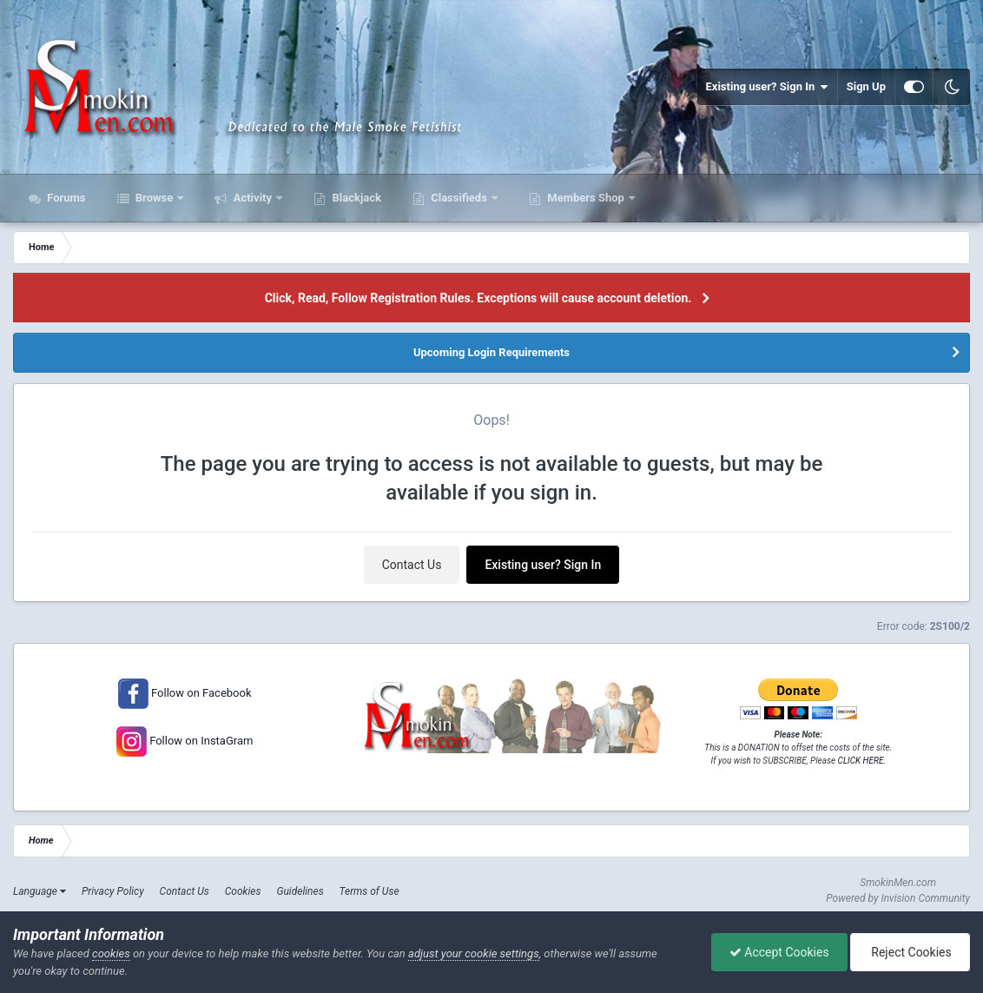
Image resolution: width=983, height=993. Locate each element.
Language (39, 891)
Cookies (243, 891)
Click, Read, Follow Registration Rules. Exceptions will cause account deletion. (478, 298)
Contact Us (412, 565)
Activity (252, 197)
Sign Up (866, 86)
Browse (154, 197)
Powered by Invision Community (898, 898)
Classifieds (459, 197)
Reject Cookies (910, 952)
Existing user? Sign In (767, 87)
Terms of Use (369, 891)
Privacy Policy (113, 891)
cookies (111, 953)
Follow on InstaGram (200, 740)
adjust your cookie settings (473, 953)
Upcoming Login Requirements (491, 352)
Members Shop (585, 197)
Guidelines (299, 891)
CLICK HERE (861, 760)
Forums (65, 197)
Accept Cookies (779, 952)
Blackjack (355, 197)
